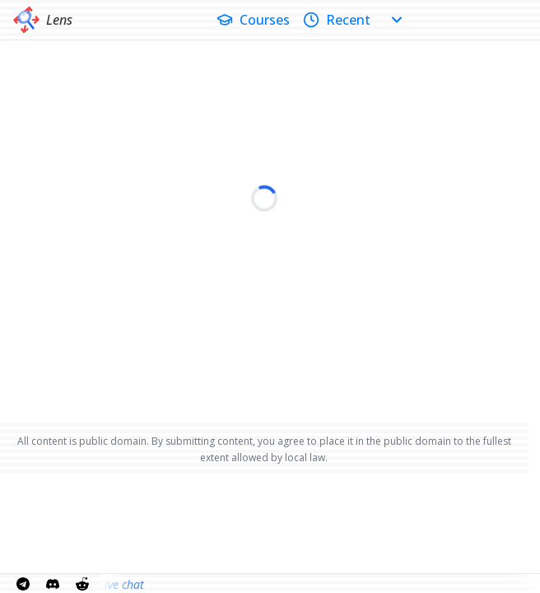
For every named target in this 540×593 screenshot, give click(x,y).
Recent (336, 20)
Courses (253, 20)
